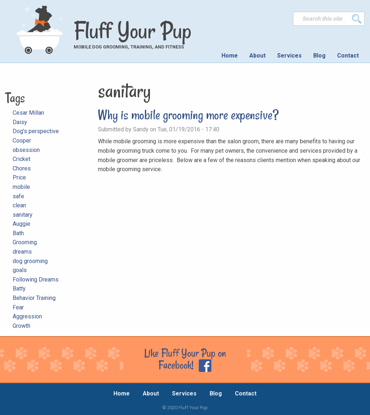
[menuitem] (230, 56)
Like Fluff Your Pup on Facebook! (185, 359)
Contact (348, 55)
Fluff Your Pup (133, 30)
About (257, 55)
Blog (319, 55)
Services (289, 55)
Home (229, 55)
